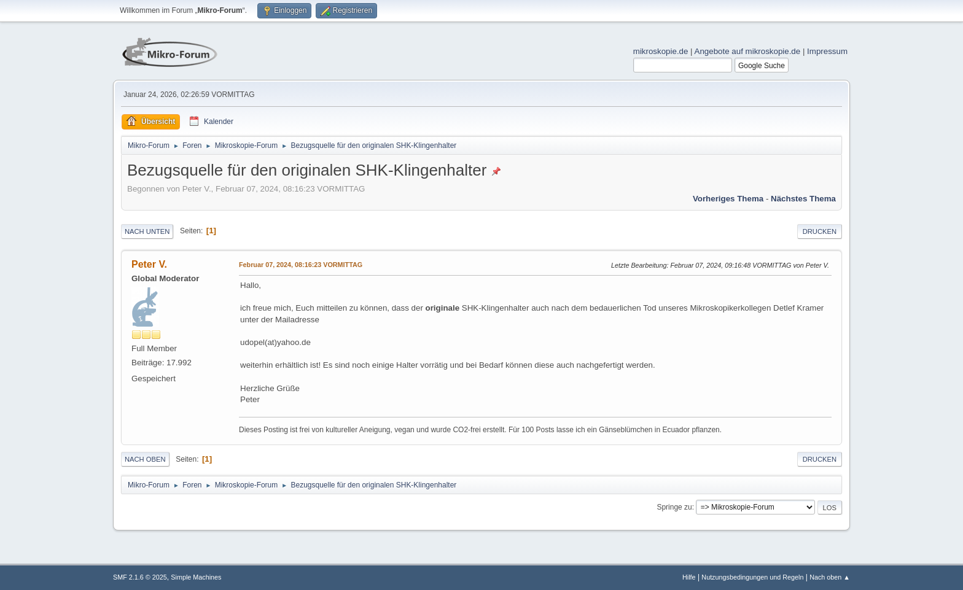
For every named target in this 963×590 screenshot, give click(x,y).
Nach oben (145, 459)
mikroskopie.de (660, 51)
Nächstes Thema (803, 198)
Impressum (827, 51)
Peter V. (149, 264)
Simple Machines (196, 577)
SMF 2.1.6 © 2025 (140, 577)
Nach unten (147, 231)
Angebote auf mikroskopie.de (748, 51)
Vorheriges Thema (728, 198)
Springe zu (674, 507)
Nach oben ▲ (829, 577)
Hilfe (689, 577)
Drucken (819, 231)
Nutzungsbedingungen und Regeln (752, 577)
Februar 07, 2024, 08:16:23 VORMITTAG (300, 264)
